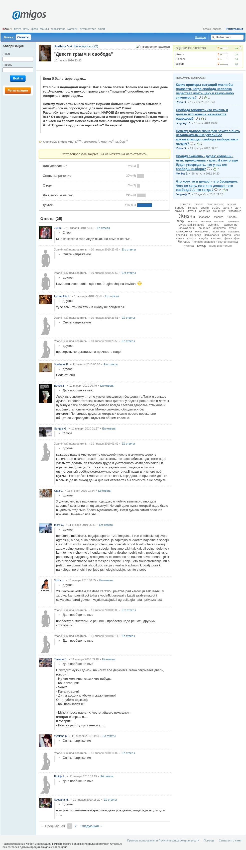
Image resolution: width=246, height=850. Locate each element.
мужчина (233, 221)
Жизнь (180, 54)
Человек (184, 241)
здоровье (204, 216)
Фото (34, 28)
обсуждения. (187, 227)
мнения (206, 221)
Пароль (7, 64)
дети (238, 207)
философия (231, 238)
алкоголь (91, 141)
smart (101, 28)
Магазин (72, 28)
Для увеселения (55, 166)
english (217, 28)
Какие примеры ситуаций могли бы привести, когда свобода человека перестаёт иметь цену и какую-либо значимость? (205, 91)
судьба (203, 238)
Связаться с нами (230, 840)
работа (226, 234)
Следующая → (92, 826)
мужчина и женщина (191, 224)
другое (48, 205)
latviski (206, 28)
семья (180, 238)
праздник (233, 231)
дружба (179, 210)
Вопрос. (193, 207)
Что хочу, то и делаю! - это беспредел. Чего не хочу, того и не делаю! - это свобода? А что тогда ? (207, 186)
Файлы (44, 28)
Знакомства (58, 28)
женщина (219, 210)
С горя (48, 185)
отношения (184, 231)
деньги (227, 207)
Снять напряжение (57, 176)
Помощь (200, 37)
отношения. (202, 231)
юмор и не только (220, 245)
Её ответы (103, 227)
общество (219, 227)
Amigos (29, 15)
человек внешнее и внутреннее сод (215, 241)
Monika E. (182, 173)
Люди (181, 221)
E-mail (6, 53)
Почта (17, 28)
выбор (180, 63)
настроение (230, 224)
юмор (201, 245)
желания (204, 210)
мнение (106, 141)
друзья (191, 210)
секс (237, 234)
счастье (216, 238)
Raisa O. (181, 102)
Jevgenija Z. (183, 123)
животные (234, 210)
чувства (189, 245)
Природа (195, 234)
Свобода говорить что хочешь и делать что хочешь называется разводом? (202, 114)
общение (204, 227)
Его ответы (129, 249)
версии (231, 204)
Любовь (180, 58)
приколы (181, 234)
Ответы (23, 37)
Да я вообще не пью (58, 195)
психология (211, 234)
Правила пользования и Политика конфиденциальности (163, 840)
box (7, 28)
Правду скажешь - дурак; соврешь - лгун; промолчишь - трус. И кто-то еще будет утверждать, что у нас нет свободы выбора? (207, 162)
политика (219, 231)
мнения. (219, 221)
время (205, 207)
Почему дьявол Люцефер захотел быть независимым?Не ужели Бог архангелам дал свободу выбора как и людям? (208, 137)
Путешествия (88, 28)
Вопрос (179, 207)
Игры (26, 28)
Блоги (9, 37)
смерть (191, 238)
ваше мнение (215, 204)
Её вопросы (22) (86, 46)
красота (218, 216)
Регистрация (234, 28)
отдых (232, 227)
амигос (199, 204)
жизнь (72, 141)
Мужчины (213, 224)
